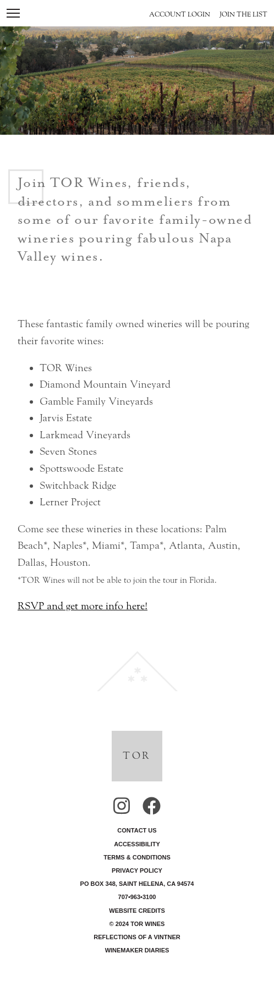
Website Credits (137, 910)
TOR (137, 755)
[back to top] (136, 669)
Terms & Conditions (137, 857)
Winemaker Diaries (137, 950)
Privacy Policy (137, 870)
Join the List (243, 14)
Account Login (179, 14)
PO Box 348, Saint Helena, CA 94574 (137, 883)
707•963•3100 (137, 897)
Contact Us (136, 830)
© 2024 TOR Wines (137, 924)
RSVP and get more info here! (82, 606)
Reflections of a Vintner (137, 937)
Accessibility (137, 844)
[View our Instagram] (121, 808)
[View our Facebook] (152, 808)
